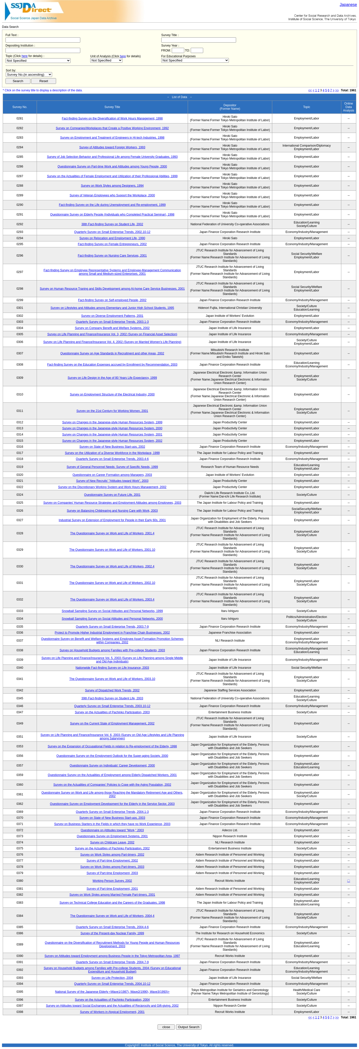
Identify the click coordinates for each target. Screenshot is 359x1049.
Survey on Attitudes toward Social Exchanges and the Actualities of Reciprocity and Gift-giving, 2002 (112, 1005)
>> (337, 90)
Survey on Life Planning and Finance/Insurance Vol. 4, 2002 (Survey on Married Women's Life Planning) (112, 342)
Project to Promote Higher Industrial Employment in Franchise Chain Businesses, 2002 (112, 632)
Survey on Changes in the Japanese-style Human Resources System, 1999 (112, 422)
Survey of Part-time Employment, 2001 (112, 888)
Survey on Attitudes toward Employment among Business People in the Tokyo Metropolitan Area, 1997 (112, 956)
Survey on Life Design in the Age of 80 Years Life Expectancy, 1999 (112, 378)
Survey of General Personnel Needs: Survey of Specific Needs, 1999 (112, 467)
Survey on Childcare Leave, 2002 (112, 842)
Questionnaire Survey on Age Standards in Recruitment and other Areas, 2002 (112, 353)
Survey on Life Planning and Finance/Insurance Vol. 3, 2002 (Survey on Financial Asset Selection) (112, 334)
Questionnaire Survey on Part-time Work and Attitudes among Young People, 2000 (112, 166)
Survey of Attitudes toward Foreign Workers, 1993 (112, 147)
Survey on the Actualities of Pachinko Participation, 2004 (112, 999)
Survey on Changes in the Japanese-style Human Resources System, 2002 (112, 440)
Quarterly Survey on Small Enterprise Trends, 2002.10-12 (112, 232)
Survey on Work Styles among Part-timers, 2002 (112, 854)
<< (310, 90)
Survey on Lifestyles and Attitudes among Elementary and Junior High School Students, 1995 (112, 308)
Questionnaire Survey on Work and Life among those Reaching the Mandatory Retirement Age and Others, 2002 (112, 794)
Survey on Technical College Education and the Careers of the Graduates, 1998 (112, 902)
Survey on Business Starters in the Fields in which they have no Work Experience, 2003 (112, 824)
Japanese (348, 4)
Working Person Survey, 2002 (112, 881)
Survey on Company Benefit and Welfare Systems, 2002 (112, 328)
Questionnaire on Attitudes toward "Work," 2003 (112, 830)
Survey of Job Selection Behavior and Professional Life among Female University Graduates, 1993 (112, 157)
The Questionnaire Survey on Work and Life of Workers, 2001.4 (112, 533)
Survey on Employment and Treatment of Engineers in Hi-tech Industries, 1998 (112, 137)
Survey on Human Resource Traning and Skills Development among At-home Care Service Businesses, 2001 (112, 288)
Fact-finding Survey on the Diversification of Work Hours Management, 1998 (112, 118)
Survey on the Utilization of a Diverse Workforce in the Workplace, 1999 (112, 453)
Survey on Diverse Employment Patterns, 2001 (112, 316)
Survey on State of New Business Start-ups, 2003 (112, 818)
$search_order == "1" (29, 74)
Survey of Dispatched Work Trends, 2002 (112, 690)
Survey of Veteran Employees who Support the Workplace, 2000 (112, 195)
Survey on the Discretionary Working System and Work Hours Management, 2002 (112, 487)
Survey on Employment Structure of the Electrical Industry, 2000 (112, 394)
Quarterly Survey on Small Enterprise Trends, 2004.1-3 (112, 812)
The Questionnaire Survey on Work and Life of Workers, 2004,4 (112, 916)
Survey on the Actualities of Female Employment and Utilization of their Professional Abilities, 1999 (112, 176)
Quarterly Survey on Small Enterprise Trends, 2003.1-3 (112, 322)
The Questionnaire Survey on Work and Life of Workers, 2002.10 (112, 583)
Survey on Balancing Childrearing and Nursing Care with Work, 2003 (112, 510)
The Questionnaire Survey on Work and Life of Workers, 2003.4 (112, 599)
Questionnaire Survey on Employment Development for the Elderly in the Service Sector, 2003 (112, 804)
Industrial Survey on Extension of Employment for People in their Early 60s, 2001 (112, 520)
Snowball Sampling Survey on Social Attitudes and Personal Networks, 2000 (112, 618)
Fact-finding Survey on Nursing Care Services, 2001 (112, 255)
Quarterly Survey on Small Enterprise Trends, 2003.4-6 (112, 459)
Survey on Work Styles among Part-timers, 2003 (112, 867)
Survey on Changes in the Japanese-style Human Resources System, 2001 (112, 434)
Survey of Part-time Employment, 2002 (112, 860)
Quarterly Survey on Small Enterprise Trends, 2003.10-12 (112, 706)
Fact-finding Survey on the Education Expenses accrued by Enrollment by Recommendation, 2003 (112, 364)
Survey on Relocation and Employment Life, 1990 (112, 238)
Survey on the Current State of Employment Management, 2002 (112, 723)
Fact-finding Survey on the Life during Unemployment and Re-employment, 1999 (112, 205)
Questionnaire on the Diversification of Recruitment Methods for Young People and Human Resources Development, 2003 (112, 944)
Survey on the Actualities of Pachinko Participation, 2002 (112, 848)
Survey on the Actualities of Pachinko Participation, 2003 (112, 712)
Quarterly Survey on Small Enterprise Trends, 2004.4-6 (112, 927)
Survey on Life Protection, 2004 (112, 978)
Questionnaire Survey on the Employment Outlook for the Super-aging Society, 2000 (112, 756)
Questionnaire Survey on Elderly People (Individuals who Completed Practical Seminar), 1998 (112, 214)
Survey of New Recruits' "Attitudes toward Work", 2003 (112, 481)
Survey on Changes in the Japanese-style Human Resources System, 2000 (112, 428)
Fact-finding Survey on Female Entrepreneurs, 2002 (112, 244)
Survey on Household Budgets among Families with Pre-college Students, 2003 (112, 650)
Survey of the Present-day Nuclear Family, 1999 (112, 933)
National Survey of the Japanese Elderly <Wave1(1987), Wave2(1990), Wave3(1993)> (112, 992)
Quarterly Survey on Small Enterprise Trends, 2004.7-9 (112, 962)
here (25, 56)
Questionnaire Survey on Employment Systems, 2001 (112, 836)
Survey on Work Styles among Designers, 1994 (112, 185)
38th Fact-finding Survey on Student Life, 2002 (112, 224)
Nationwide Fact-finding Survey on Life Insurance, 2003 (112, 667)
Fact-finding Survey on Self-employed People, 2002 (112, 300)
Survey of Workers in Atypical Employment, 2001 (112, 1012)
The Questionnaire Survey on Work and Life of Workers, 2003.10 (112, 679)
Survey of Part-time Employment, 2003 (112, 873)
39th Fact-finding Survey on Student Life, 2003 (112, 698)
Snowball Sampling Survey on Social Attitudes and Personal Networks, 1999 (112, 611)
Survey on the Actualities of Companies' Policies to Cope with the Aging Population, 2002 (112, 784)
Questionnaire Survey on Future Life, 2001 (112, 495)
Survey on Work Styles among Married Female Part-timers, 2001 (112, 894)
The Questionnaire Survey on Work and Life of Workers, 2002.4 (112, 566)
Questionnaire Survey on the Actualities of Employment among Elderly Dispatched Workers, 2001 (112, 775)
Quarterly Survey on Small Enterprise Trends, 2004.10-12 (112, 984)
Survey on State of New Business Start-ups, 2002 (112, 446)
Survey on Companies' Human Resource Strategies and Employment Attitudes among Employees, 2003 (112, 502)
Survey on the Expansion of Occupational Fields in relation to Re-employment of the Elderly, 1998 (112, 746)
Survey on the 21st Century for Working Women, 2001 (112, 411)
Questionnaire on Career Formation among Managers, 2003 (112, 475)
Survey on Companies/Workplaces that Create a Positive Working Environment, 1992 (112, 128)
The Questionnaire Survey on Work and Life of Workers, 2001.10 (112, 550)
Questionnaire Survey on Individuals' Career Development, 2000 (112, 765)
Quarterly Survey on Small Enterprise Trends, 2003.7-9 (112, 626)
